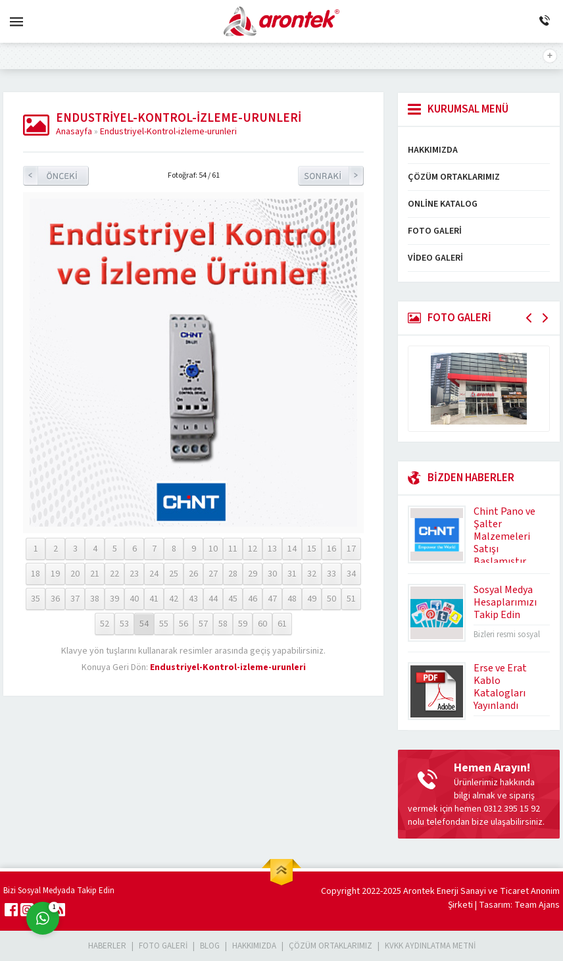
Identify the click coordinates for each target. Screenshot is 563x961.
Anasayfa (74, 131)
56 (183, 624)
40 (134, 599)
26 (193, 574)
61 (282, 624)
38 (94, 599)
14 (292, 549)
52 (104, 624)
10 (213, 549)
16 (331, 549)
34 (351, 574)
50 (331, 599)
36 (55, 599)
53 (124, 624)
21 (94, 574)
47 (272, 599)
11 (232, 549)
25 (173, 574)
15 (311, 549)
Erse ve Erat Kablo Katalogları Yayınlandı (500, 687)
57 (203, 624)
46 (252, 599)
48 (292, 599)
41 (154, 599)
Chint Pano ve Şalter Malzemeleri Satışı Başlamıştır (504, 536)
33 (331, 574)
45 (232, 599)
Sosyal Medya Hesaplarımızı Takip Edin (505, 602)
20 (75, 574)
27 (213, 574)
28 (232, 574)
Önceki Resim (56, 176)
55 (163, 624)
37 (75, 599)
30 (272, 574)
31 (292, 574)
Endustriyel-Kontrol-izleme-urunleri (168, 131)
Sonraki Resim (331, 176)
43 (193, 599)
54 (144, 624)
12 (252, 549)
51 (351, 599)
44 (213, 599)
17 (351, 549)
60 (262, 624)
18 (35, 574)
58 (223, 624)
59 (242, 624)
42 (173, 599)
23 (134, 574)
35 (35, 599)
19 (55, 574)
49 (311, 599)
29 (252, 574)
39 (114, 599)
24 (154, 574)
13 (272, 549)
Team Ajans (537, 905)
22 (114, 574)
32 (311, 574)
